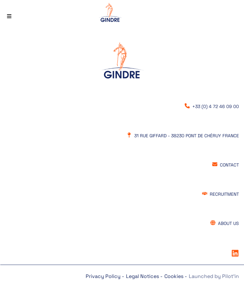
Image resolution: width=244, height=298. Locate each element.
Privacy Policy (104, 276)
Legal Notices (143, 276)
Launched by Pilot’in (214, 276)
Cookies (174, 276)
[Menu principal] (9, 13)
